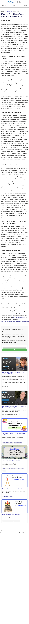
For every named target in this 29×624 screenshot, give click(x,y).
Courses (11, 534)
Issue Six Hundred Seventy (8, 442)
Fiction (4, 468)
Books (1, 537)
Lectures (25, 5)
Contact (21, 534)
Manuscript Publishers (18, 442)
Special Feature (17, 520)
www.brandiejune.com (19, 317)
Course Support (13, 537)
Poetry (4, 470)
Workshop (15, 5)
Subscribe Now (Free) (14, 349)
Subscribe (2, 532)
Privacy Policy (22, 537)
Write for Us (2, 534)
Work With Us (22, 532)
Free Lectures (13, 532)
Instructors (12, 539)
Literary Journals (21, 468)
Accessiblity (22, 539)
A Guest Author (8, 11)
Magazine (4, 5)
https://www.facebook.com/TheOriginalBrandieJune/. (15, 321)
